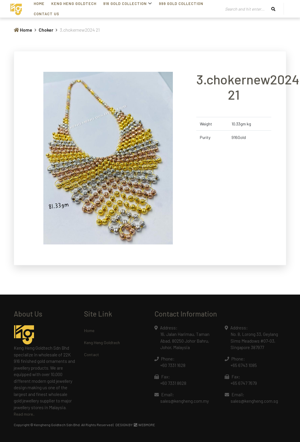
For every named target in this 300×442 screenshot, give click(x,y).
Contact (91, 354)
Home (23, 30)
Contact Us (46, 13)
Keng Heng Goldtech (102, 342)
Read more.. (24, 414)
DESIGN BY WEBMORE (135, 425)
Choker (46, 30)
